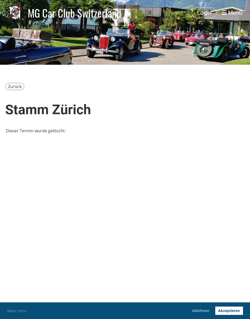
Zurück (15, 86)
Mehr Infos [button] (16, 310)
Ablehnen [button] (200, 310)
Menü (232, 13)
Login (204, 13)
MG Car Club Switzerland (74, 13)
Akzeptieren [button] (229, 310)
